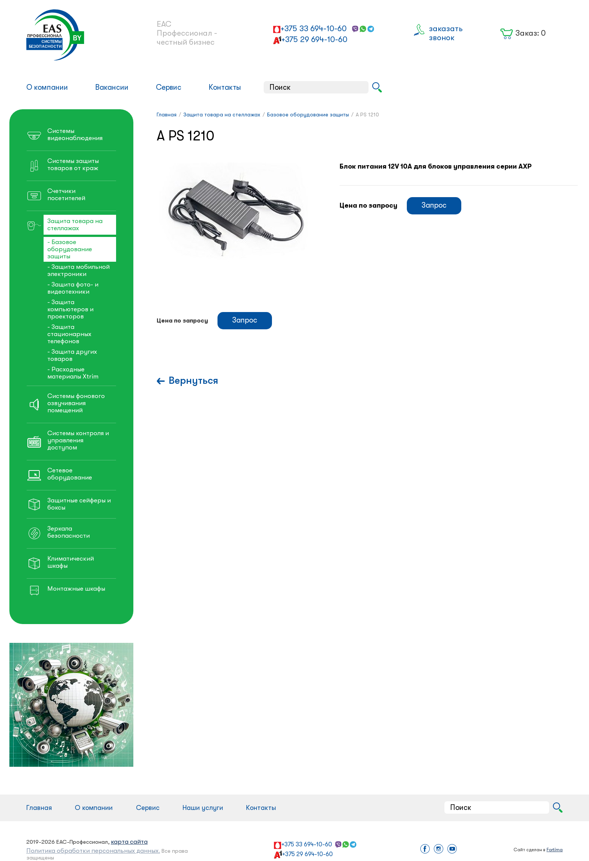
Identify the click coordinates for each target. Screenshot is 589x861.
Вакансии (111, 87)
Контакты (224, 87)
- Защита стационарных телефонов (69, 334)
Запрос (434, 205)
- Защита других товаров (72, 355)
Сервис (168, 87)
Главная (39, 807)
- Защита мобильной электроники (78, 270)
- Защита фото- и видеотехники (72, 288)
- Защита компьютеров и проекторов (70, 309)
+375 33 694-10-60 (314, 28)
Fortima (555, 849)
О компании (47, 87)
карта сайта (129, 841)
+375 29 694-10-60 (314, 39)
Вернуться (193, 380)
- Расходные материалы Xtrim (72, 373)
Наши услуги (203, 807)
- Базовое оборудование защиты (69, 249)
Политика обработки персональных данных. (93, 850)
